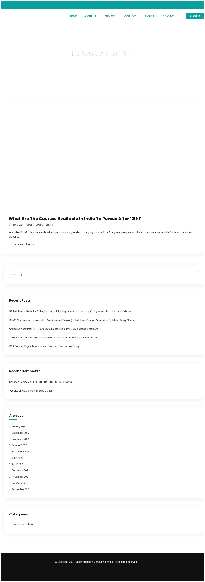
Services (110, 16)
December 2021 (21, 470)
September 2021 (21, 489)
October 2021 (19, 483)
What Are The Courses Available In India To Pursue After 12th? (75, 219)
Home (73, 16)
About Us (90, 16)
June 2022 (17, 458)
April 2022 (17, 464)
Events (149, 16)
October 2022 (19, 445)
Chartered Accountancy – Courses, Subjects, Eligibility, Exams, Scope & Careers (53, 328)
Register (195, 16)
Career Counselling (44, 225)
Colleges (130, 16)
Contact (169, 16)
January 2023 (19, 426)
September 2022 (21, 451)
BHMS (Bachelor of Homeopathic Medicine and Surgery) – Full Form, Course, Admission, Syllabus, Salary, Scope (72, 320)
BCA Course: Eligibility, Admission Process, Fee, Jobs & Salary (44, 346)
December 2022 (21, 432)
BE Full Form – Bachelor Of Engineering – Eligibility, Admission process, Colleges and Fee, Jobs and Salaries (70, 311)
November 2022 (21, 439)
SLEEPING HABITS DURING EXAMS (52, 382)
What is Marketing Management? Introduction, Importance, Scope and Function (53, 337)
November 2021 (21, 476)
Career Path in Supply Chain (37, 390)
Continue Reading (19, 244)
